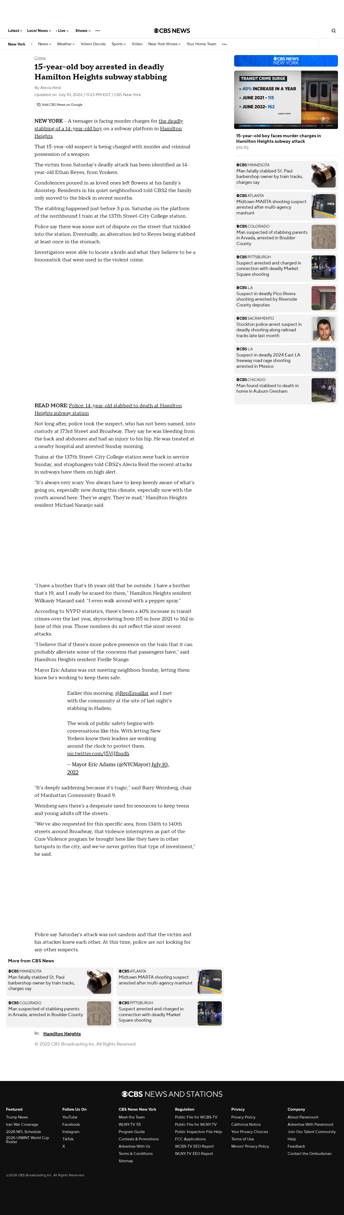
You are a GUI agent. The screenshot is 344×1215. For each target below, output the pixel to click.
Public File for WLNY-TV (196, 1124)
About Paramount (303, 1117)
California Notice (246, 1124)
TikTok (67, 1139)
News (44, 44)
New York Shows (164, 44)
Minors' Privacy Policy (250, 1146)
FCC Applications (190, 1139)
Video (137, 44)
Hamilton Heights (62, 1034)
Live (63, 30)
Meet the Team (132, 1117)
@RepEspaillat (132, 693)
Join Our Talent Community (312, 1132)
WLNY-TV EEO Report (194, 1154)
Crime (40, 58)
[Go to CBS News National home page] (172, 30)
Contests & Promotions (139, 1139)
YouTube (69, 1117)
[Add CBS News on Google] (59, 104)
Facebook (71, 1124)
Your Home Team (201, 44)
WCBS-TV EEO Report (194, 1146)
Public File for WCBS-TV (196, 1117)
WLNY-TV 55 (130, 1124)
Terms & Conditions (136, 1154)
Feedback (296, 1146)
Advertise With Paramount (310, 1124)
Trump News (17, 1117)
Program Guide (132, 1132)
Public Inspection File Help (198, 1132)
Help (292, 1139)
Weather (66, 44)
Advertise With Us (134, 1146)
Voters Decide (93, 44)
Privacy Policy (243, 1117)
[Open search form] (333, 30)
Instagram (70, 1132)
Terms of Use (242, 1139)
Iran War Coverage (22, 1124)
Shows (83, 31)
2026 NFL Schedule (23, 1132)
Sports (119, 44)
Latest (15, 31)
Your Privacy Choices (249, 1132)
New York (16, 44)
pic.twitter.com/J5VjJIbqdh (98, 753)
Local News (39, 31)
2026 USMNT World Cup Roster (27, 1140)
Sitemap (126, 1161)
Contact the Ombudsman (310, 1154)
